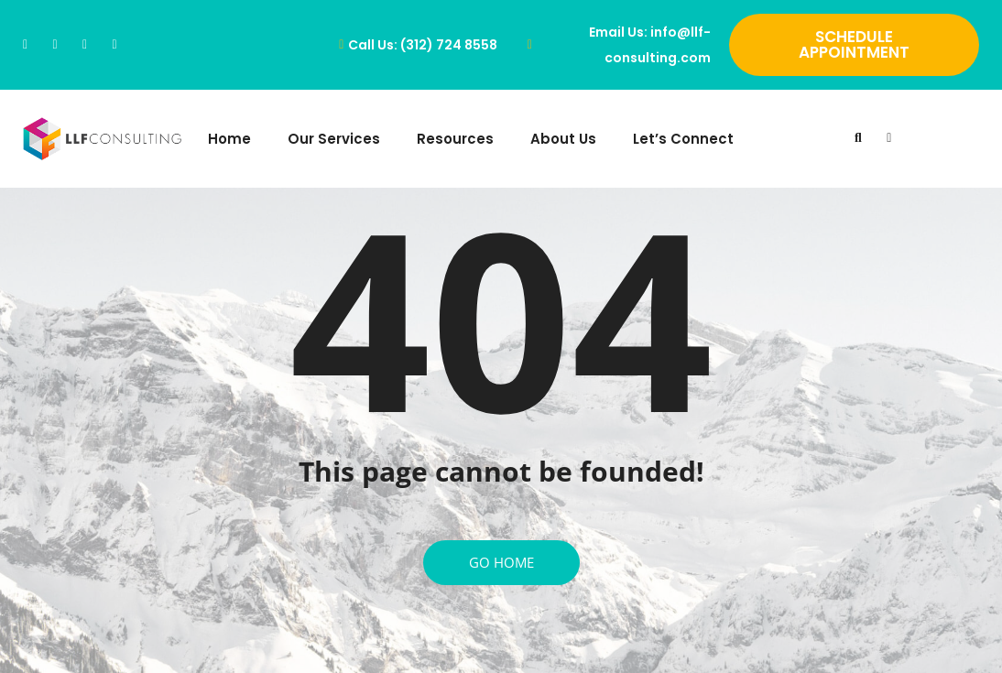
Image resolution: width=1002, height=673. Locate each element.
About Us (563, 138)
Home (229, 138)
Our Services (334, 138)
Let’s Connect (683, 138)
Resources (455, 138)
